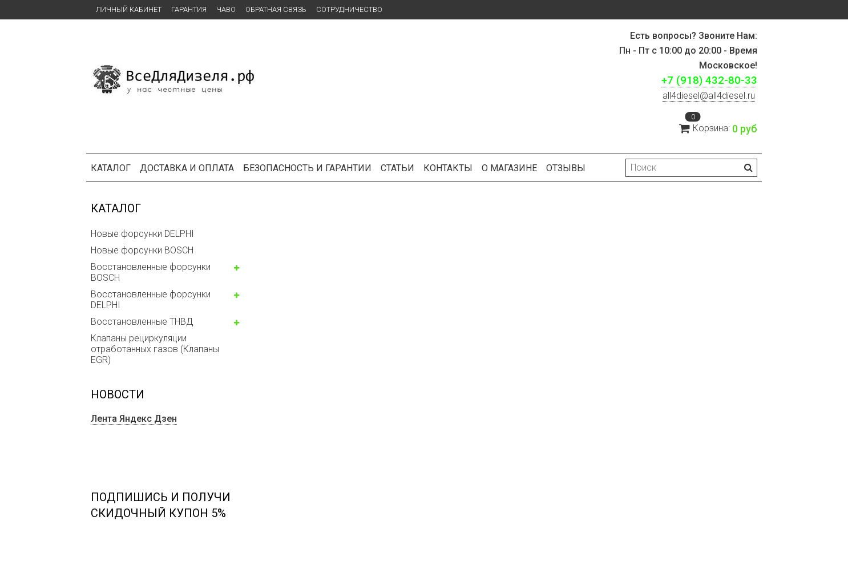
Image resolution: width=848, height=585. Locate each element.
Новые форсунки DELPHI (142, 233)
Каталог (111, 168)
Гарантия (189, 9)
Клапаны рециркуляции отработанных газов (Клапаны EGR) (155, 349)
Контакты (448, 168)
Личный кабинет (128, 9)
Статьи (397, 168)
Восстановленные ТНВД (142, 321)
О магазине (509, 168)
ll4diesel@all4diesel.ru (709, 95)
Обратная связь (275, 9)
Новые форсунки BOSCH (142, 250)
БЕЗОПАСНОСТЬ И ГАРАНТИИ (307, 168)
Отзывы (565, 168)
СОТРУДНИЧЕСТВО (349, 9)
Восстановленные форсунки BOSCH (151, 272)
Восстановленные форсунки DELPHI (151, 299)
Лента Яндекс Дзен (134, 418)
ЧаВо (226, 9)
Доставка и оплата (187, 168)
